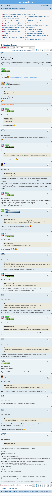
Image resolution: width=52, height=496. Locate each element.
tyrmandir (3, 253)
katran (2, 129)
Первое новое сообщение (17, 50)
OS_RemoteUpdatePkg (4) (35, 31)
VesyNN (2, 395)
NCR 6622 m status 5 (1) (34, 21)
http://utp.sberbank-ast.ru (25, 478)
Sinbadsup (7, 108)
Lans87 (2, 294)
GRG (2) (5, 35)
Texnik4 (2, 52)
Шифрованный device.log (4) (35, 33)
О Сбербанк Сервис (8, 45)
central (6, 209)
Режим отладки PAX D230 (35, 29)
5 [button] (44, 50)
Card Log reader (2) (32, 23)
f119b (7, 82)
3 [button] (40, 50)
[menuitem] (8, 5)
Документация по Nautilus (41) (36, 39)
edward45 (3, 68)
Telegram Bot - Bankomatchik (11, 19)
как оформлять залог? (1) (11, 16)
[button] (33, 50)
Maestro (6, 163)
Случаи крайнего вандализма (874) (14, 14)
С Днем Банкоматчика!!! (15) (12, 23)
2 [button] (38, 50)
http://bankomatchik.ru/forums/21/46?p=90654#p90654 (23, 77)
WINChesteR (3, 433)
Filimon (2, 360)
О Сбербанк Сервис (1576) (11, 21)
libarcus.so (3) (31, 14)
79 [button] (48, 50)
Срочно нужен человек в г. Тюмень (13, 37)
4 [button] (42, 50)
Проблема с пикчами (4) (10, 29)
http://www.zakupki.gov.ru (9, 478)
